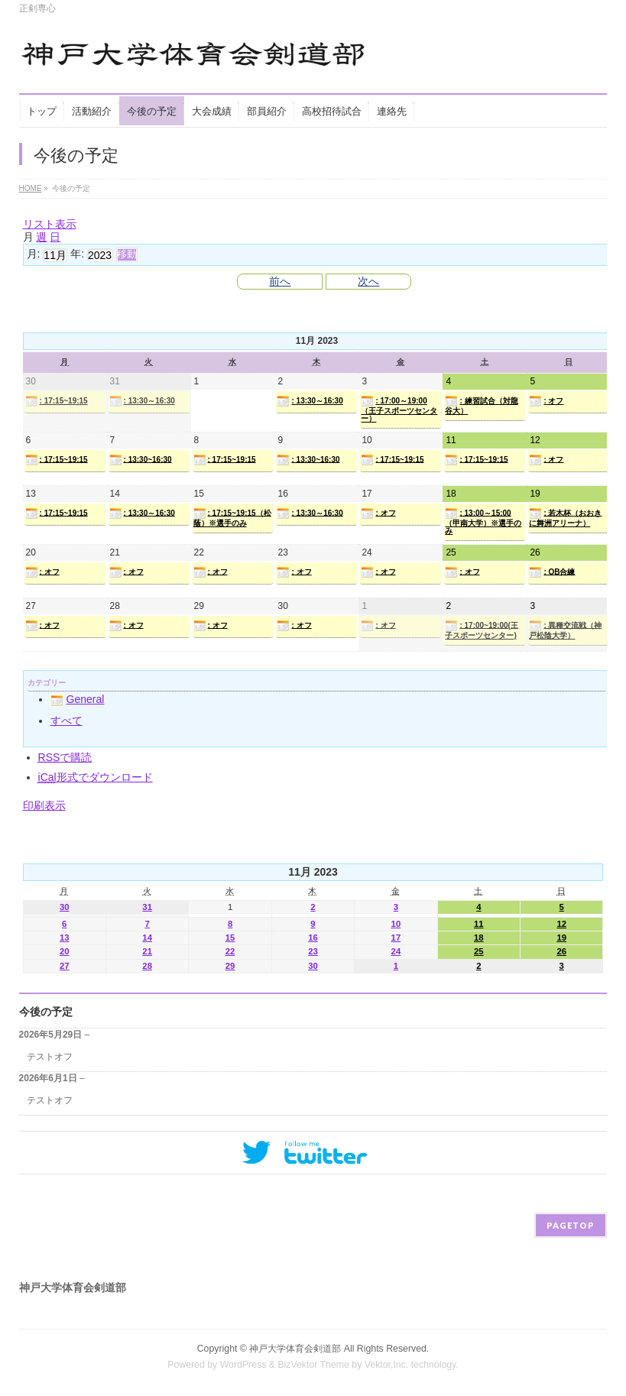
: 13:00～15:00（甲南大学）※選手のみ (483, 521)
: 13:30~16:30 (140, 460)
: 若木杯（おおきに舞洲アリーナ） (565, 517)
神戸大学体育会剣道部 (295, 1348)
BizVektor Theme (313, 1364)
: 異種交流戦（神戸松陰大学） (565, 630)
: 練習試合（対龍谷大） (481, 405)
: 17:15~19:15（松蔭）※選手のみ (232, 517)
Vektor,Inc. (387, 1364)
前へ (279, 281)
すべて (66, 720)
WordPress (243, 1364)
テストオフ (50, 1056)
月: (34, 254)
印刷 (44, 805)
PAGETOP (571, 1225)
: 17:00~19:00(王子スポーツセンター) (481, 630)
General (77, 699)
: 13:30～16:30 (142, 401)
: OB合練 (552, 572)
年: (77, 254)
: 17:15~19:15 (56, 401)
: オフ (546, 401)
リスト (49, 224)
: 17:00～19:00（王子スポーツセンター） (399, 409)
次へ (368, 281)
